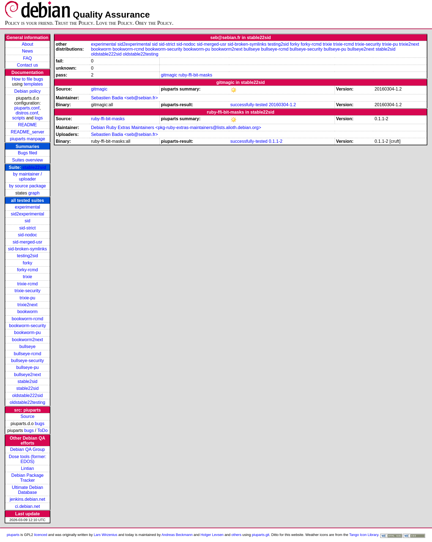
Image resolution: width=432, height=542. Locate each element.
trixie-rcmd (27, 283)
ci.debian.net (27, 506)
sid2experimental (27, 214)
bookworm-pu (27, 332)
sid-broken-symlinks (27, 249)
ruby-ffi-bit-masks (195, 75)
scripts (18, 118)
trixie (27, 276)
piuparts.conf (27, 108)
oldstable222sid (27, 395)
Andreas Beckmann (177, 535)
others (236, 535)
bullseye (27, 346)
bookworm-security (27, 325)
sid (27, 220)
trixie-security (27, 290)
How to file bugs (27, 79)
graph (34, 193)
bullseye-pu (27, 367)
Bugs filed (27, 152)
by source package (27, 186)
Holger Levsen (212, 535)
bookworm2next (27, 339)
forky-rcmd (27, 269)
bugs (39, 423)
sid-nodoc (27, 234)
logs (39, 118)
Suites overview (27, 160)
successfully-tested (248, 104)
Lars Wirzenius (105, 535)
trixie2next (27, 304)
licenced (40, 535)
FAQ (27, 58)
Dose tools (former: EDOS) (27, 459)
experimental (27, 207)
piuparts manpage (27, 138)
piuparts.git (260, 535)
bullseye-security (27, 360)
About (27, 44)
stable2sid (27, 381)
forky (27, 263)
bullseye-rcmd (27, 353)
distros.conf (27, 113)
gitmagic (169, 75)
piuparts (13, 535)
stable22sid (34, 167)
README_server (27, 132)
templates (33, 84)
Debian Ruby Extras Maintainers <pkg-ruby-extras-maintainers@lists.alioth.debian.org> (176, 127)
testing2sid (27, 255)
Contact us (27, 65)
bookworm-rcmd (27, 318)
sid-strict (27, 228)
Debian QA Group (27, 449)
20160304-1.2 (282, 104)
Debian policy (27, 91)
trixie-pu (27, 297)
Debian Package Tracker (27, 478)
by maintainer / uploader (27, 176)
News (27, 51)
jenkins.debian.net (27, 499)
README (27, 124)
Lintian (27, 468)
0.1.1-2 (276, 141)
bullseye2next (27, 374)
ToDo (42, 430)
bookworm (27, 311)
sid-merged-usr (27, 242)
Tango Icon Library (363, 535)
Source (27, 416)
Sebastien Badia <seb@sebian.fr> (124, 97)
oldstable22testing (27, 402)
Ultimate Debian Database (27, 490)
